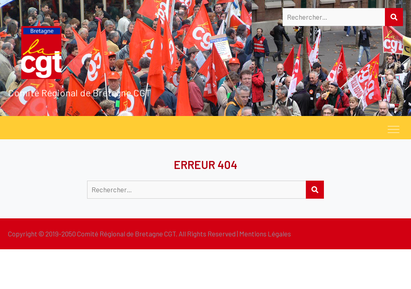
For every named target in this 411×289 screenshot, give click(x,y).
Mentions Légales (265, 234)
